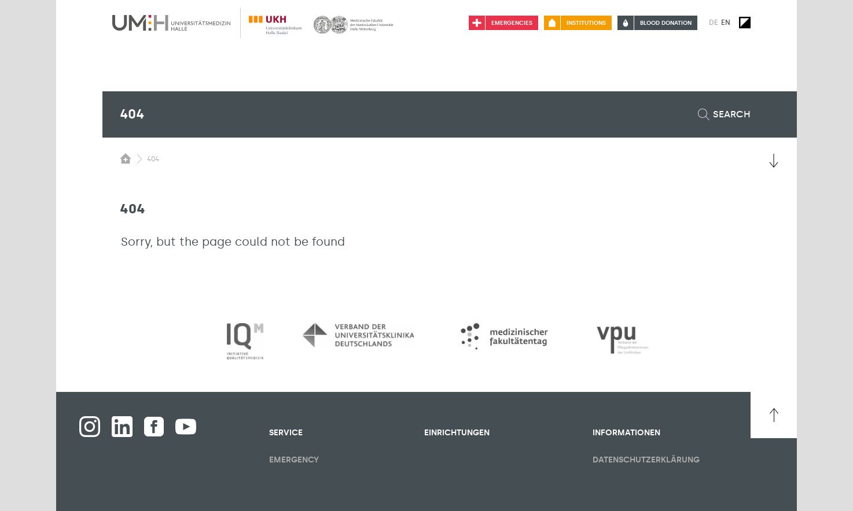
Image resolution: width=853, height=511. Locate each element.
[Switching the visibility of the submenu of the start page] (125, 158)
